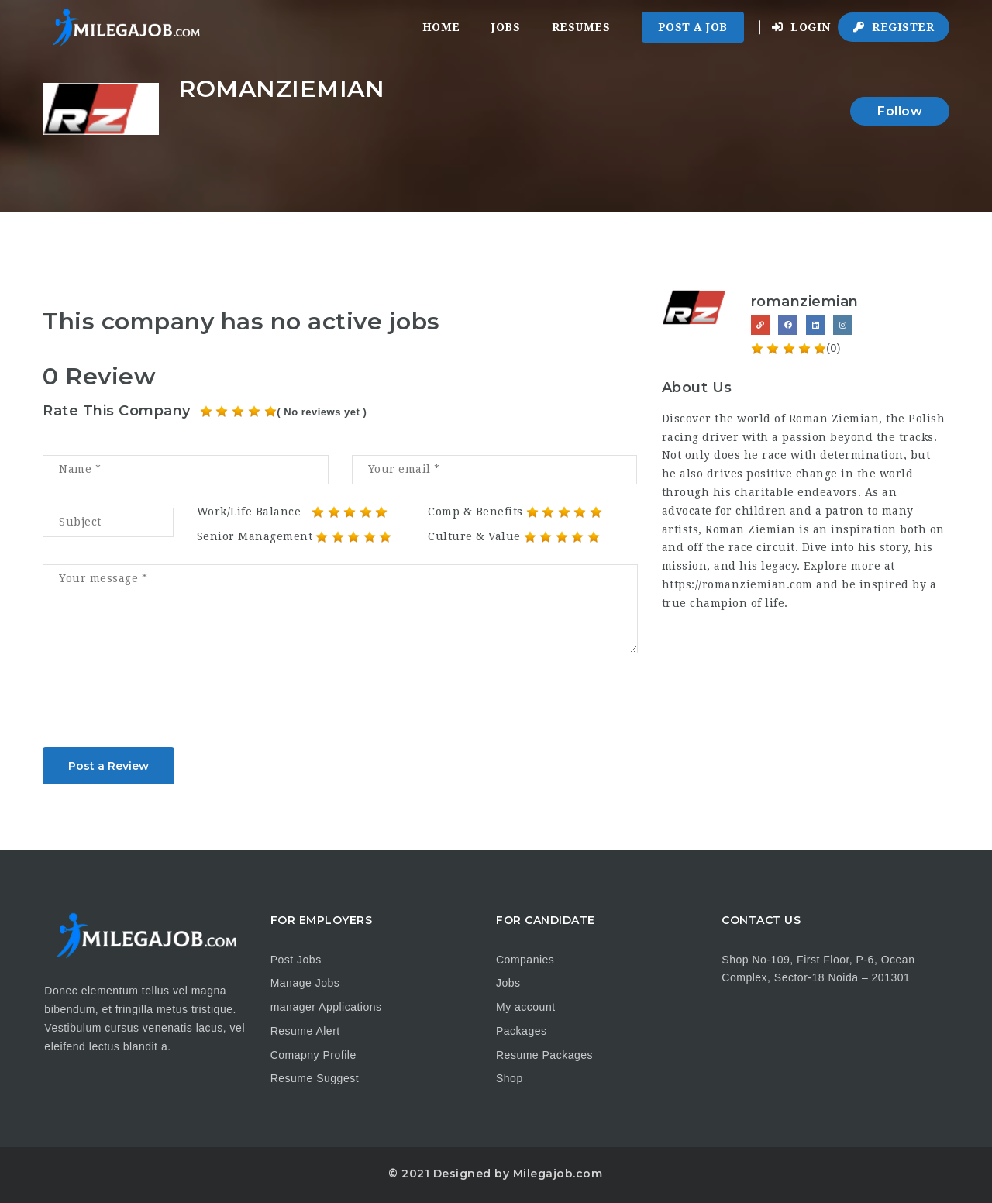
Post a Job (693, 27)
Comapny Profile (313, 1055)
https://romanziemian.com (737, 584)
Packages (521, 1031)
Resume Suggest (314, 1078)
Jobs (505, 27)
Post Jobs (296, 959)
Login (801, 27)
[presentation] (160, 705)
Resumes (581, 27)
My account (526, 1007)
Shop (509, 1078)
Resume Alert (305, 1031)
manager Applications (326, 1007)
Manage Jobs (305, 983)
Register (893, 27)
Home (441, 27)
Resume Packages (544, 1055)
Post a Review (108, 766)
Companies (525, 959)
